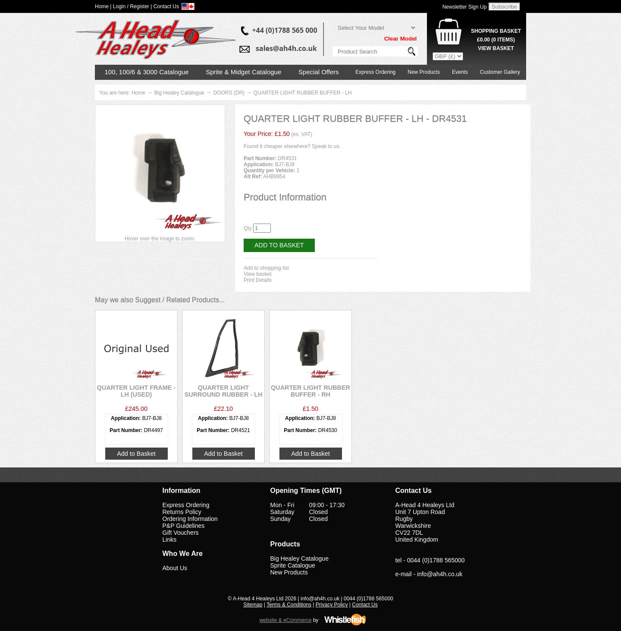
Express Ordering (375, 72)
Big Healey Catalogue (179, 93)
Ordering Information (190, 518)
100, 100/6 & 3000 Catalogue (147, 72)
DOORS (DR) (229, 93)
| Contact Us (165, 6)
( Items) (496, 40)
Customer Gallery (500, 72)
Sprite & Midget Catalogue (243, 72)
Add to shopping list (266, 268)
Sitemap (252, 605)
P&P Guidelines (184, 525)
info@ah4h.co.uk (439, 574)
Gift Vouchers (181, 532)
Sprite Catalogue (292, 565)
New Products (424, 72)
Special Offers (318, 72)
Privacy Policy (332, 605)
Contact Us (364, 605)
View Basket (496, 48)
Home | (103, 6)
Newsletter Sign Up (464, 7)
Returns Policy (182, 511)
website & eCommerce (286, 620)
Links (170, 539)
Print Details (258, 280)
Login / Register (131, 6)
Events (460, 72)
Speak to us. (326, 146)
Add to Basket (279, 245)
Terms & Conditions (289, 605)
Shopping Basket (496, 31)
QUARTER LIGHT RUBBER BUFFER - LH (303, 93)
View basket (257, 274)
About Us (175, 568)
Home (138, 93)
